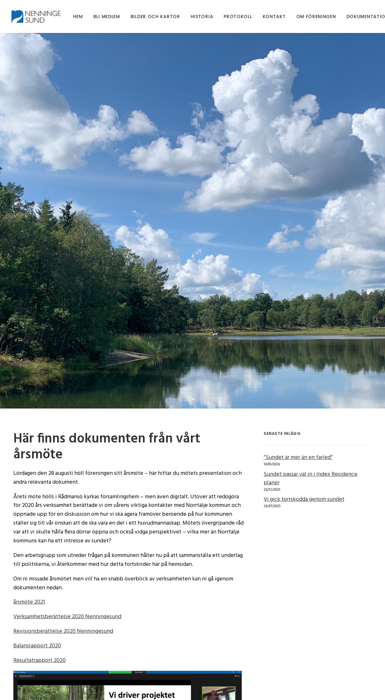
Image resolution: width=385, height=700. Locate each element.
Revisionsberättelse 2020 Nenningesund (63, 562)
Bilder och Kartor (155, 16)
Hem (78, 16)
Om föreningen (316, 16)
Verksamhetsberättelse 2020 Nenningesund (67, 548)
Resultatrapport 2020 (39, 592)
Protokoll (238, 16)
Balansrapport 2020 (37, 577)
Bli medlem (106, 16)
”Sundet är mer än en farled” (298, 389)
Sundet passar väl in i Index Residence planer (310, 410)
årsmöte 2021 (29, 533)
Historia (202, 16)
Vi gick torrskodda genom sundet (304, 431)
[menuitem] (78, 16)
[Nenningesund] (37, 16)
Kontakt (274, 16)
